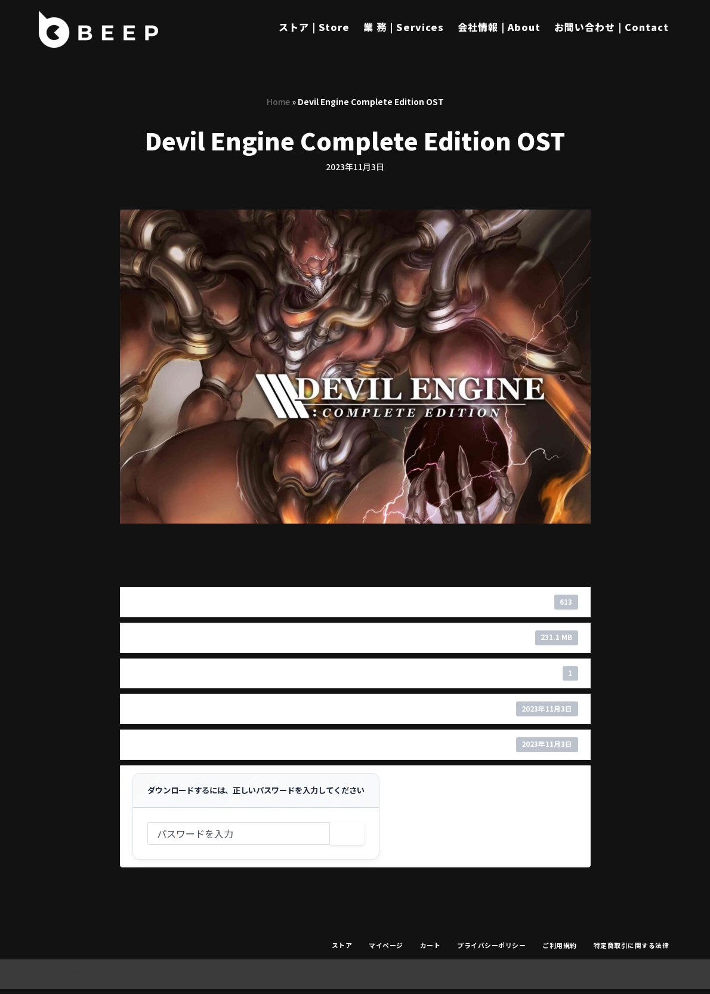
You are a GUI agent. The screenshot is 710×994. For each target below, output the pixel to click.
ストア (342, 949)
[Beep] (98, 29)
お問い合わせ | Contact (611, 27)
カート (430, 949)
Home (278, 101)
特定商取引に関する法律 (631, 949)
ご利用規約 (559, 949)
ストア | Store (314, 27)
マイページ (386, 949)
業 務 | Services (403, 27)
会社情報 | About (499, 27)
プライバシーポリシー (491, 949)
